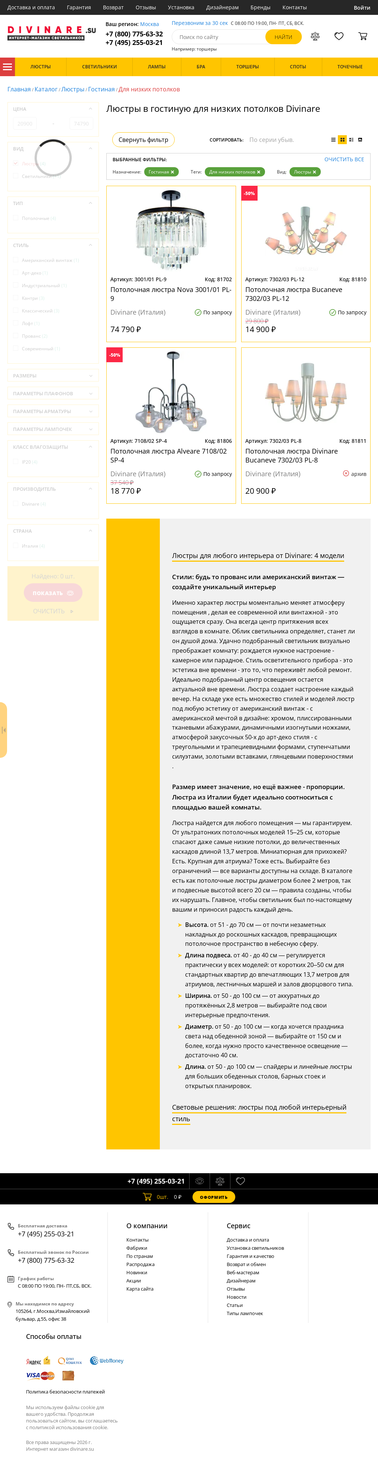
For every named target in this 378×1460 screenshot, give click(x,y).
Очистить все (344, 159)
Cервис (239, 1225)
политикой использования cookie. (68, 1427)
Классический (40, 311)
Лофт (31, 323)
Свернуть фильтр (143, 140)
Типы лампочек (245, 1313)
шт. (155, 1197)
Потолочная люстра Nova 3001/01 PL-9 (171, 294)
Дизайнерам (222, 7)
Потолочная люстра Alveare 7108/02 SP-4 (168, 455)
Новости (236, 1297)
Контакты (294, 7)
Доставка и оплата (31, 7)
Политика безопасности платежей (65, 1391)
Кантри (33, 298)
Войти (362, 7)
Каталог (7, 66)
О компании (147, 1225)
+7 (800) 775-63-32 (134, 34)
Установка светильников (255, 1248)
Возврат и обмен (246, 1264)
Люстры (72, 89)
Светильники (41, 176)
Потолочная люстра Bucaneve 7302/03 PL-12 (293, 294)
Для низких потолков (235, 172)
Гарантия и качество (250, 1256)
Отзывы (146, 7)
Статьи (235, 1305)
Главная (19, 89)
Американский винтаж (50, 260)
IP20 (30, 462)
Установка (181, 7)
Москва (149, 24)
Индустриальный (44, 285)
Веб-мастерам (243, 1272)
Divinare (34, 504)
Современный (41, 348)
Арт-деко (35, 273)
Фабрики (136, 1248)
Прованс (35, 336)
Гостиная (101, 89)
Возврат (113, 7)
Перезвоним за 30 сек (200, 23)
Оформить (213, 1197)
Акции (133, 1280)
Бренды (261, 7)
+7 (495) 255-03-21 (134, 42)
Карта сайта (140, 1288)
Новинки (136, 1272)
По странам (139, 1256)
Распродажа (140, 1264)
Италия (33, 546)
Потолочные (39, 218)
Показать (53, 593)
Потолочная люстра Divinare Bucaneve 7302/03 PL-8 (291, 455)
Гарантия (79, 7)
